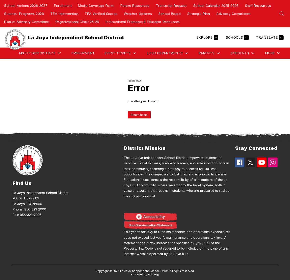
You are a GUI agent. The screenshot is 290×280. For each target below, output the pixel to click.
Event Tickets (117, 53)
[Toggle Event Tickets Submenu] (134, 53)
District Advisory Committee (26, 22)
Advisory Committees (233, 14)
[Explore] (206, 37)
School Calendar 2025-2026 (216, 6)
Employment (83, 53)
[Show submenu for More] (270, 53)
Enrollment (62, 6)
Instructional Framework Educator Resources (143, 22)
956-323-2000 (35, 209)
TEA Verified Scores (101, 14)
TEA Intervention (64, 14)
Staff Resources (258, 6)
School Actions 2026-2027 (25, 6)
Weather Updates (138, 14)
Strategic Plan (198, 14)
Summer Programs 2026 (24, 14)
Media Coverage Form (96, 6)
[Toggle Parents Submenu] (218, 53)
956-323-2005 (30, 215)
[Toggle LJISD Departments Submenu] (186, 53)
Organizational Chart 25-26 (77, 22)
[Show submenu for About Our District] (37, 53)
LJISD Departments (164, 53)
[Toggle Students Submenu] (253, 53)
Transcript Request (171, 6)
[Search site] (282, 13)
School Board (169, 14)
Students (239, 53)
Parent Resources (134, 6)
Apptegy (154, 274)
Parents (206, 53)
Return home (139, 114)
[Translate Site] (269, 37)
